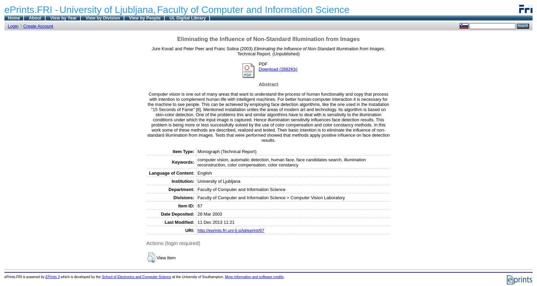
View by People (145, 18)
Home (14, 18)
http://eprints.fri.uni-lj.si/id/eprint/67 (231, 230)
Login (13, 26)
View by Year (63, 18)
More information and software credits (254, 277)
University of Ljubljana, (108, 9)
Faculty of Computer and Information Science (253, 9)
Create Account (38, 26)
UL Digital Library (188, 18)
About (35, 18)
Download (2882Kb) (278, 69)
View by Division (103, 18)
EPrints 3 (53, 277)
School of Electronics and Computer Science (136, 277)
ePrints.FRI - (31, 9)
